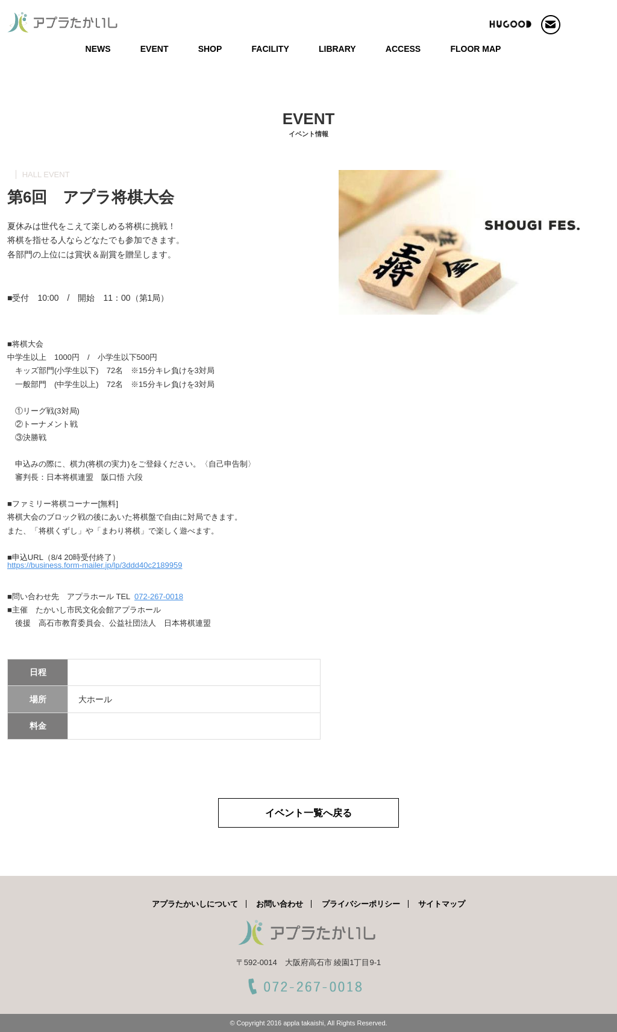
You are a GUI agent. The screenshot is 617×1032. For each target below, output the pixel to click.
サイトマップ (441, 904)
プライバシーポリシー (361, 904)
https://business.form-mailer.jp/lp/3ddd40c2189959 (95, 565)
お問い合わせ (279, 904)
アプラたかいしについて (195, 904)
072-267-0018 (158, 596)
